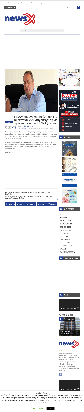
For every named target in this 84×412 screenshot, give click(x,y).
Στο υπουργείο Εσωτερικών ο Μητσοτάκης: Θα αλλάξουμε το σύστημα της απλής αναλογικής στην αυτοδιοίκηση (31, 197)
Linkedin (43, 204)
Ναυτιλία (64, 236)
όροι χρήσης (38, 3)
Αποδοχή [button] (50, 408)
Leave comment (29, 126)
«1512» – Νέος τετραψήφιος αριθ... (67, 332)
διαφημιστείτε (19, 3)
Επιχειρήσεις (65, 227)
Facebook (11, 204)
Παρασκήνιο (65, 242)
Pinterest (53, 204)
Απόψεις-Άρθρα (67, 220)
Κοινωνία (64, 233)
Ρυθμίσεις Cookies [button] (37, 408)
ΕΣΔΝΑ (33, 128)
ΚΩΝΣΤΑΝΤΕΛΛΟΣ (42, 128)
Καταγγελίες (65, 230)
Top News (15, 128)
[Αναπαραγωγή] (61, 308)
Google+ (33, 204)
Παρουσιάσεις (66, 245)
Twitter (22, 204)
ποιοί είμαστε (8, 3)
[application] (69, 305)
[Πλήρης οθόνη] (78, 308)
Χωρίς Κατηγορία (67, 252)
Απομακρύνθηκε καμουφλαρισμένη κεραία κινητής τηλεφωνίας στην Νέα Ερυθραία (28, 193)
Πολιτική (64, 249)
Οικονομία (65, 239)
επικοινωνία (28, 3)
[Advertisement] (42, 52)
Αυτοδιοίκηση (23, 128)
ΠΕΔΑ (50, 128)
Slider (62, 214)
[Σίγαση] (75, 308)
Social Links (11, 7)
